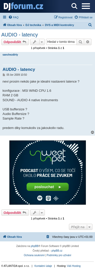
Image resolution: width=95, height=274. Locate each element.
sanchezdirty (10, 54)
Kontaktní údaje (43, 266)
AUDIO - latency (19, 34)
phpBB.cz (56, 250)
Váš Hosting (74, 266)
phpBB (35, 246)
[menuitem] (13, 17)
